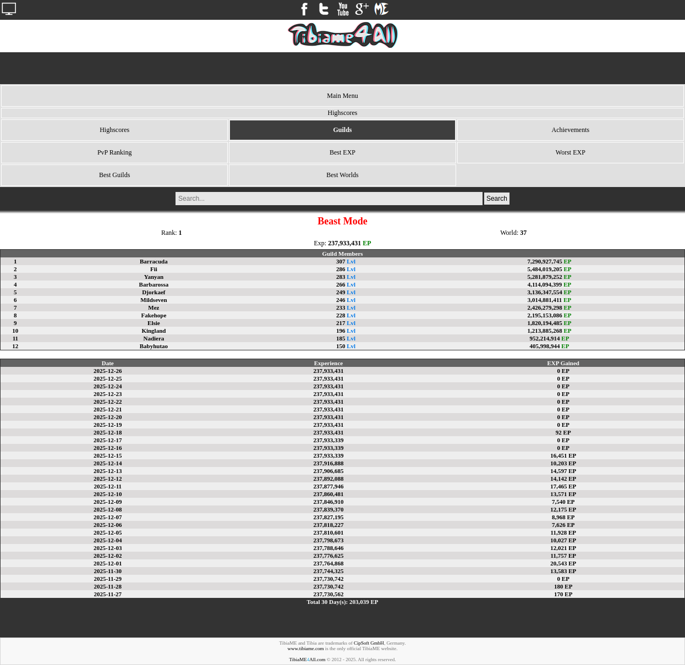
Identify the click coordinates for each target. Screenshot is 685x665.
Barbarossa (154, 284)
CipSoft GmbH (369, 643)
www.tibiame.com (306, 648)
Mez (153, 307)
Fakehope (153, 315)
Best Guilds (114, 175)
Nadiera (153, 338)
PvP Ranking (114, 152)
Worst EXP (570, 152)
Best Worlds (342, 175)
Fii (153, 269)
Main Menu (342, 96)
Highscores (114, 130)
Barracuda (154, 261)
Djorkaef (153, 292)
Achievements (571, 130)
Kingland (153, 330)
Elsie (153, 323)
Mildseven (153, 299)
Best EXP (342, 152)
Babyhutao (154, 346)
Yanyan (153, 276)
